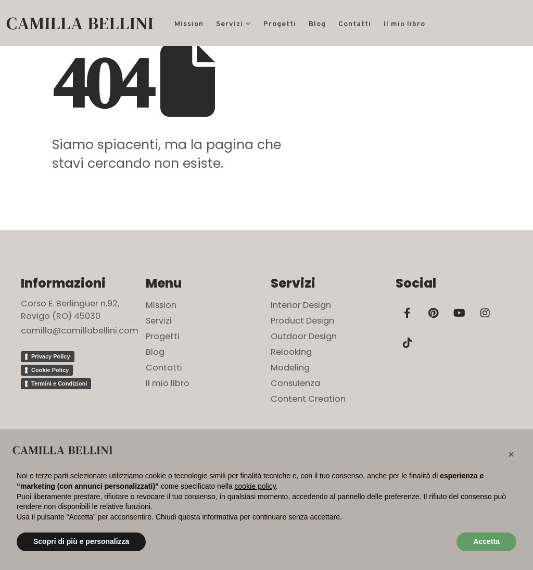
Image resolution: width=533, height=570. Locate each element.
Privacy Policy (50, 356)
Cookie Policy (50, 370)
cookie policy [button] (255, 486)
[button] (511, 454)
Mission (189, 24)
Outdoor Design (304, 336)
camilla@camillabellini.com (79, 331)
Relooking (291, 352)
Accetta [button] (486, 541)
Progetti (279, 24)
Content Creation (308, 399)
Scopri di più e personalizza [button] (81, 541)
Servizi (229, 24)
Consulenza (295, 383)
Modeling (290, 368)
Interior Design (301, 305)
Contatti (354, 24)
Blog (317, 24)
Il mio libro (404, 24)
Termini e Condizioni (59, 383)
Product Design (302, 321)
